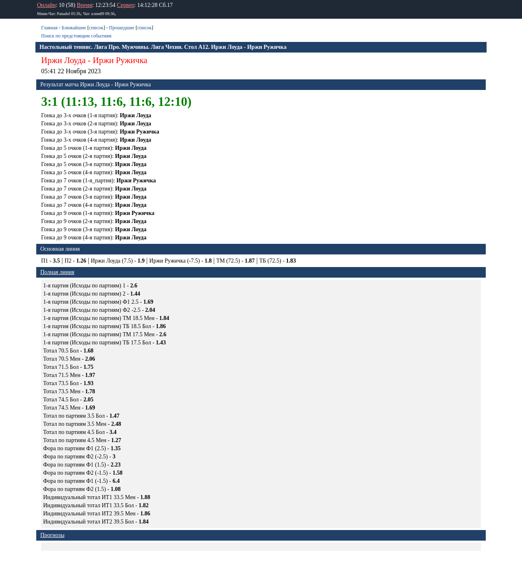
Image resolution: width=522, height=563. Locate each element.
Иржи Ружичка (120, 60)
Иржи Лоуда (63, 60)
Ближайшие (73, 28)
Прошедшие (121, 28)
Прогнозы (52, 535)
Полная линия (57, 272)
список (96, 28)
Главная (49, 28)
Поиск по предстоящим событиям (76, 36)
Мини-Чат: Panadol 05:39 (58, 13)
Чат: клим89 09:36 (98, 13)
